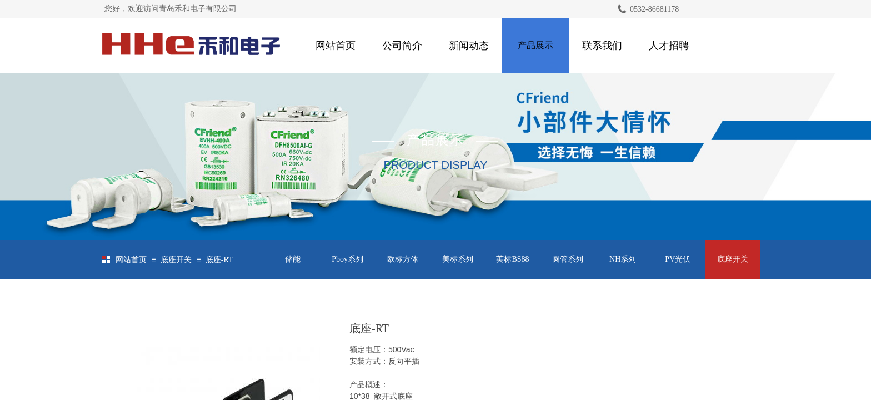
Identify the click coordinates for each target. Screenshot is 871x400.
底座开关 (176, 260)
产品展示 (535, 45)
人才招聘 (669, 45)
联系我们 (602, 45)
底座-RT (219, 260)
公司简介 (402, 45)
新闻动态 (469, 45)
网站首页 (336, 45)
